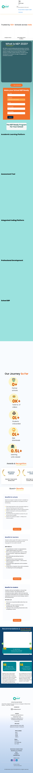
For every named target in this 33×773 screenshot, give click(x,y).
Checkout (20, 12)
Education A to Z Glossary (16, 750)
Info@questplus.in (17, 709)
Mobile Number (10, 111)
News (16, 732)
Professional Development (17, 719)
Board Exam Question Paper (16, 749)
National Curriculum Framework (17, 727)
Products (16, 753)
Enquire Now (17, 529)
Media (16, 734)
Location (9, 102)
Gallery (16, 737)
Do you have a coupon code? (25, 9)
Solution (17, 713)
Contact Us (16, 707)
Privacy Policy (17, 764)
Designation (10, 97)
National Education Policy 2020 (17, 725)
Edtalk (16, 735)
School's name (10, 106)
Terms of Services (18, 765)
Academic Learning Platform (17, 715)
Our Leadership (18, 742)
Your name (9, 93)
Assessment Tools (17, 716)
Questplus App (16, 755)
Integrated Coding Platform (17, 718)
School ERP (17, 721)
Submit (10, 117)
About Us (18, 741)
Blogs (16, 752)
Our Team (17, 743)
